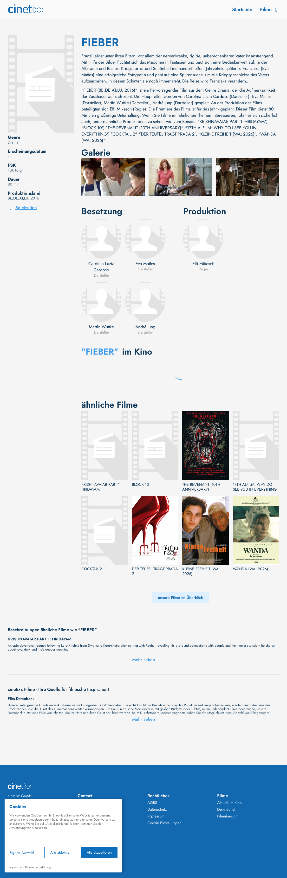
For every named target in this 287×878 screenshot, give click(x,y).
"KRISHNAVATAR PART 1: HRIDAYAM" (232, 121)
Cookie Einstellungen (164, 823)
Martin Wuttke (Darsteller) (127, 103)
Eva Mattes (145, 264)
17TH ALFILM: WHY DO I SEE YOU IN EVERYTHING (255, 487)
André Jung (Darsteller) (172, 103)
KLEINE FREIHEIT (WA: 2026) (201, 571)
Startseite (242, 9)
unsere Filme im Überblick (180, 597)
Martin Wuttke (101, 327)
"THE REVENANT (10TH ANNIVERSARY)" (144, 128)
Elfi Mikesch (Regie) (128, 109)
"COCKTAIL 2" (123, 134)
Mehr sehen (143, 660)
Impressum (155, 816)
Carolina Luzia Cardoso (101, 267)
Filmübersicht (227, 816)
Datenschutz (157, 809)
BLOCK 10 (140, 484)
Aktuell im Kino (229, 802)
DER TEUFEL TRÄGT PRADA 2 (155, 571)
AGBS (152, 802)
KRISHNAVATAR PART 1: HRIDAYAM (101, 487)
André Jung (145, 327)
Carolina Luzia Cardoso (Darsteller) (217, 96)
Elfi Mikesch (203, 264)
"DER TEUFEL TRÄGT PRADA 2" (167, 134)
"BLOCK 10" (92, 128)
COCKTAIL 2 (91, 569)
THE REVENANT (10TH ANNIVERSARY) (201, 487)
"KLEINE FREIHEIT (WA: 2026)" (227, 134)
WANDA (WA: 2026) (250, 569)
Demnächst (226, 809)
